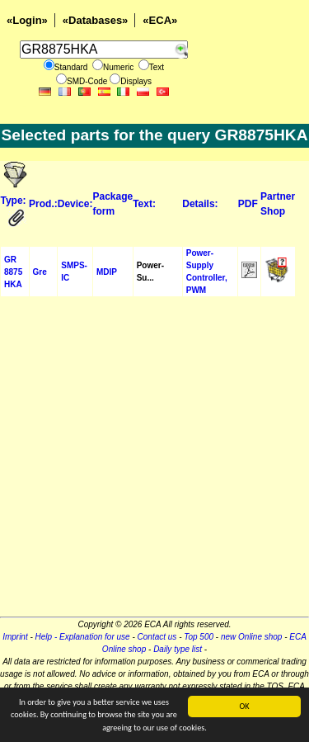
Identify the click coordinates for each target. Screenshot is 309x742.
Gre (40, 271)
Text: (144, 204)
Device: (75, 204)
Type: (13, 200)
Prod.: (43, 204)
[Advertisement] (154, 462)
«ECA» (160, 20)
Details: (200, 204)
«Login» (27, 20)
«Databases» (96, 20)
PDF (248, 204)
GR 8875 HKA (13, 272)
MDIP (106, 271)
